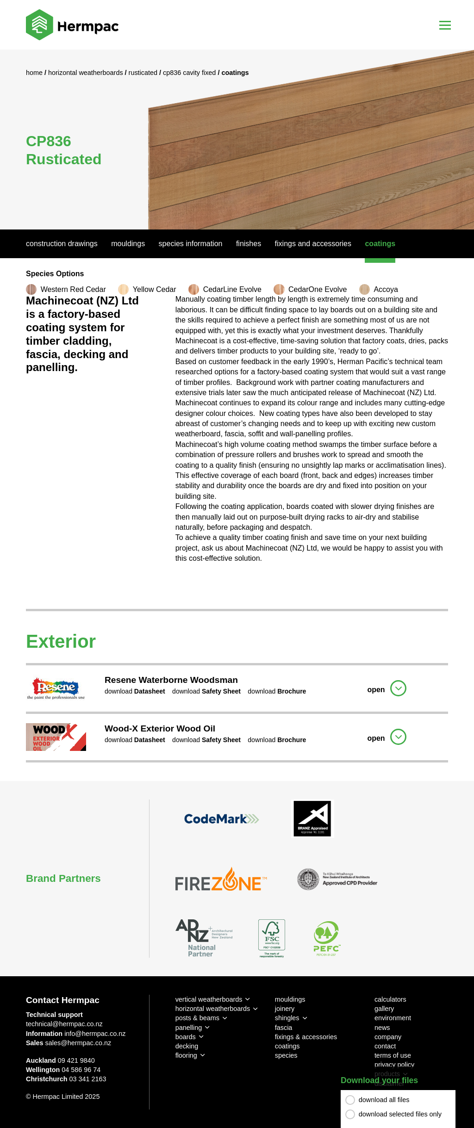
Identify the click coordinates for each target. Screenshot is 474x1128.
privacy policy (394, 1064)
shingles (287, 1018)
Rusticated (144, 72)
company (387, 1037)
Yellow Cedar (154, 289)
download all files (384, 1099)
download (135, 691)
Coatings (380, 244)
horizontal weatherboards (212, 1008)
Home (35, 72)
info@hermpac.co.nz (94, 1033)
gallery (384, 1008)
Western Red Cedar (73, 289)
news (382, 1027)
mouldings (290, 999)
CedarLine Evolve (232, 289)
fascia (284, 1027)
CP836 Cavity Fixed (190, 72)
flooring (186, 1055)
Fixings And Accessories (313, 244)
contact (385, 1046)
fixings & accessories (306, 1037)
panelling (188, 1027)
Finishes (248, 244)
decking (187, 1046)
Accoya (386, 289)
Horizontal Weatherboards (86, 72)
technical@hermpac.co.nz (64, 1024)
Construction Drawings (62, 244)
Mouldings (128, 244)
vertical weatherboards (209, 999)
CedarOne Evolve (317, 289)
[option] (237, 139)
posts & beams (197, 1018)
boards (185, 1037)
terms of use (392, 1055)
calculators (390, 999)
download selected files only (400, 1114)
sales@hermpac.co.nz (78, 1043)
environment (392, 1018)
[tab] (237, 687)
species (286, 1055)
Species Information (191, 244)
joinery (284, 1008)
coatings (287, 1046)
